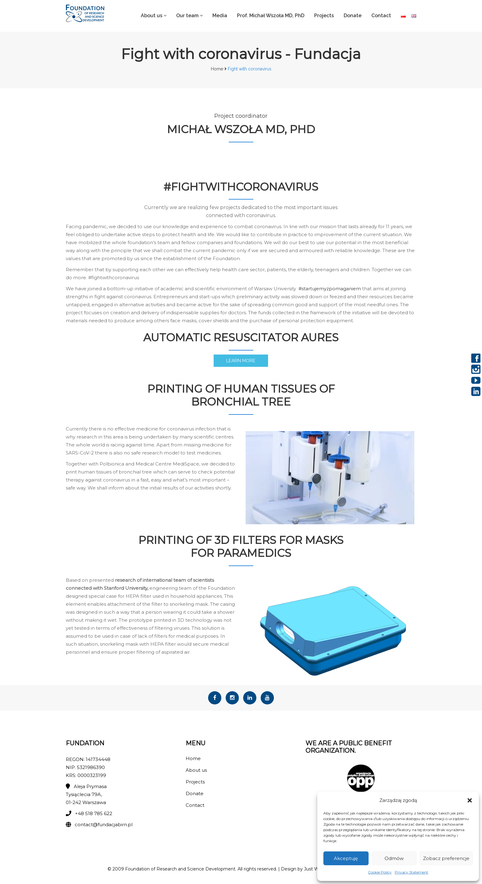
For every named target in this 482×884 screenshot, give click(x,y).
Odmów (394, 858)
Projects (324, 15)
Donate (353, 15)
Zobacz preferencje (446, 858)
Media (219, 15)
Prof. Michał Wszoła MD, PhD (270, 15)
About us (151, 15)
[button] (470, 800)
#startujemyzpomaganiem (329, 289)
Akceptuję (346, 858)
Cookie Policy (380, 872)
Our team (187, 15)
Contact (381, 15)
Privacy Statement (411, 872)
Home (217, 68)
